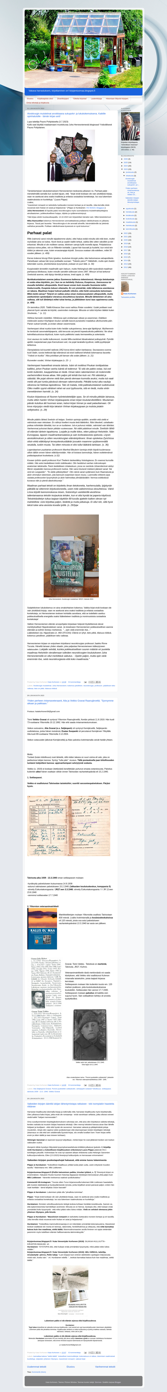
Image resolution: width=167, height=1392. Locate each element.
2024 (126, 166)
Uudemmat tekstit (36, 1366)
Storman (98, 1382)
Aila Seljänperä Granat (42, 1089)
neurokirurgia (88, 686)
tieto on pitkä (39, 688)
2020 (126, 240)
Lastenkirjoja (96, 98)
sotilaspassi (106, 1089)
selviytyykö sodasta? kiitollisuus (88, 1089)
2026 (126, 159)
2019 (126, 243)
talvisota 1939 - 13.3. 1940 (37, 1092)
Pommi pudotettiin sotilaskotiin (63, 1089)
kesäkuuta (130, 215)
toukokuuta (130, 219)
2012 (126, 267)
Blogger (118, 1382)
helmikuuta (130, 225)
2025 (126, 162)
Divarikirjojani (63, 98)
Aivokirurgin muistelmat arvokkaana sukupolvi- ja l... (132, 182)
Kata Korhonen (130, 294)
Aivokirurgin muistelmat (42, 686)
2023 (126, 169)
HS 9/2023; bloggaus (95, 208)
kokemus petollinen (74, 686)
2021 (126, 237)
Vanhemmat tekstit (105, 1366)
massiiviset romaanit (67, 1359)
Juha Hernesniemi (59, 686)
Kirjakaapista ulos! (45, 98)
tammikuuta (131, 229)
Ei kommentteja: (74, 682)
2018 (126, 247)
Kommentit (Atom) (39, 1372)
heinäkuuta (130, 212)
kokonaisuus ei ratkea (87, 1356)
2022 (126, 233)
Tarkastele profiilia (128, 297)
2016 (126, 254)
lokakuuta (130, 176)
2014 (126, 260)
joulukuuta (130, 172)
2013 (126, 264)
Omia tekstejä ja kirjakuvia (38, 103)
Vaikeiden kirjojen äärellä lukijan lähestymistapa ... (132, 201)
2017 (126, 250)
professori (98, 686)
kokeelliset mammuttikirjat (68, 1356)
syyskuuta (130, 209)
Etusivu (30, 98)
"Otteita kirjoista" (80, 98)
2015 (126, 257)
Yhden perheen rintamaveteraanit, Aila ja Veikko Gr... (132, 191)
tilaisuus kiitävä (51, 688)
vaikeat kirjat (80, 1359)
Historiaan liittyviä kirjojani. (117, 98)
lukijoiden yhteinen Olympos (47, 1359)
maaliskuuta (131, 222)
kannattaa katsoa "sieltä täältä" (45, 1356)
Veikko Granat (54, 1092)
